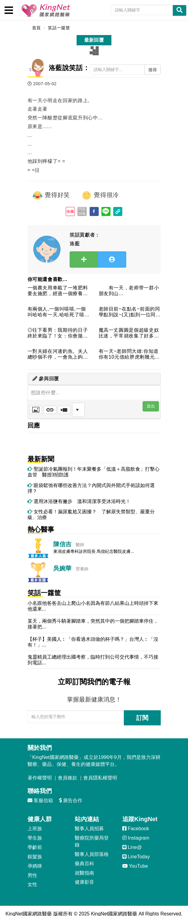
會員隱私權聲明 (100, 777)
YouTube (135, 866)
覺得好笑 (51, 195)
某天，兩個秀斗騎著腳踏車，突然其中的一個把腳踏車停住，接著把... (93, 623)
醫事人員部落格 (92, 854)
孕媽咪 (35, 866)
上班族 (35, 828)
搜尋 (152, 69)
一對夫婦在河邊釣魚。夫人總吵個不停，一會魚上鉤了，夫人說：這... (58, 354)
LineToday (136, 856)
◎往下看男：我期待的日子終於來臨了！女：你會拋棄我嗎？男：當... (58, 333)
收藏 (70, 211)
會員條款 (67, 777)
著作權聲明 (40, 777)
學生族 (35, 837)
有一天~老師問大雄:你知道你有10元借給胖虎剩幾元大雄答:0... (129, 354)
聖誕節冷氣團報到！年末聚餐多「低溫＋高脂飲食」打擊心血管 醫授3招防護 (94, 471)
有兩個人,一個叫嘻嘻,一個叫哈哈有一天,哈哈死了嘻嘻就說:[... (59, 312)
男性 (32, 875)
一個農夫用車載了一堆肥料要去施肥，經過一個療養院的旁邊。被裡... (58, 291)
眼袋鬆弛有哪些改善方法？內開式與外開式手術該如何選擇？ (91, 488)
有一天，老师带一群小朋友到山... (129, 290)
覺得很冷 (100, 195)
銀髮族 (35, 856)
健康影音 (84, 882)
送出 (151, 406)
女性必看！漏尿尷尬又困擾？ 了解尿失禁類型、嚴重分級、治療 (91, 514)
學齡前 (35, 847)
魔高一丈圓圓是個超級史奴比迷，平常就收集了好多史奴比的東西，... (129, 333)
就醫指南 (84, 873)
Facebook (135, 828)
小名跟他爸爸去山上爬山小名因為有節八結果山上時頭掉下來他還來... (93, 606)
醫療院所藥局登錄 (92, 841)
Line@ (132, 847)
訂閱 (142, 717)
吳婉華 (62, 568)
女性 (32, 884)
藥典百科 (84, 863)
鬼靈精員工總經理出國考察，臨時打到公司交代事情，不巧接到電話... (93, 659)
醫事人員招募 (89, 828)
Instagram (136, 837)
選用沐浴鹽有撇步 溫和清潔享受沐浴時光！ (79, 501)
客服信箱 (40, 800)
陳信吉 (62, 544)
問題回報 (82, 211)
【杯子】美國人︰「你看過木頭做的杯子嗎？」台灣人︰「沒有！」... (93, 642)
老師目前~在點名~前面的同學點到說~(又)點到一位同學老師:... (129, 312)
